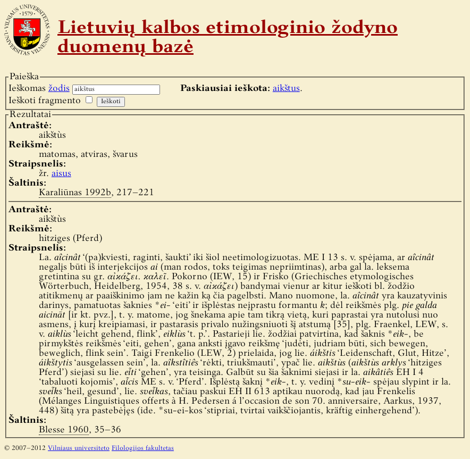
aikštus (286, 88)
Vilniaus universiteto (79, 448)
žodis (59, 88)
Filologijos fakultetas (143, 448)
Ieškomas (39, 88)
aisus (61, 173)
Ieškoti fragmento (45, 100)
